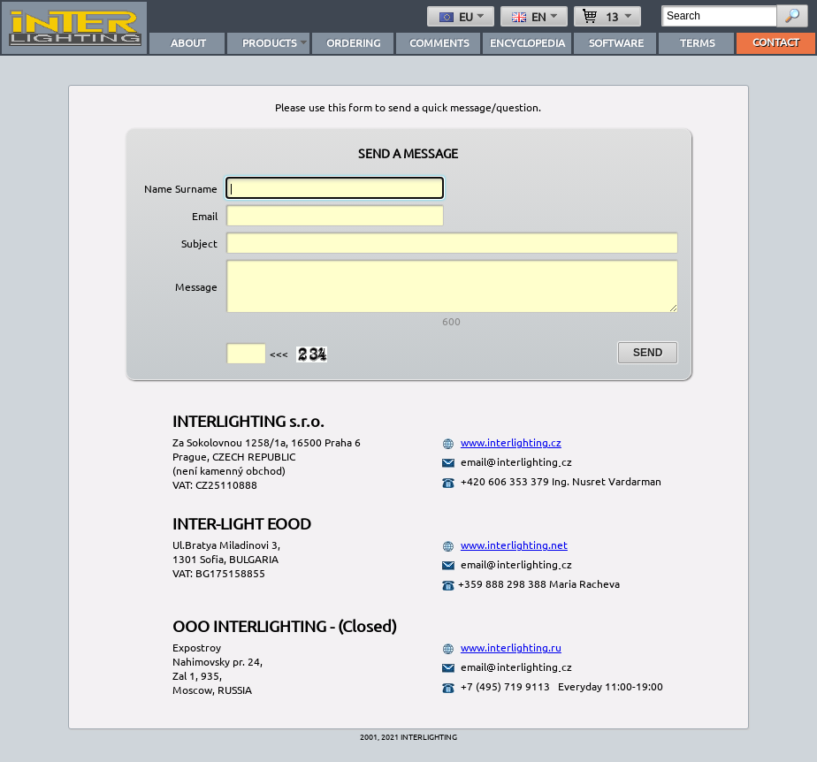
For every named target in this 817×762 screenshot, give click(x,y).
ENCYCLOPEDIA (527, 42)
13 (609, 16)
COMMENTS (439, 42)
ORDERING (353, 42)
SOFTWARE (616, 42)
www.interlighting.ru (511, 658)
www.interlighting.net (514, 555)
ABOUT (188, 42)
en (536, 16)
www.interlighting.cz (511, 453)
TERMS (697, 42)
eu (463, 16)
